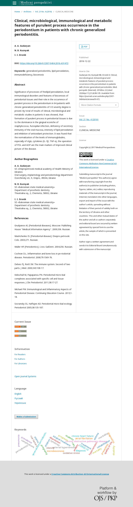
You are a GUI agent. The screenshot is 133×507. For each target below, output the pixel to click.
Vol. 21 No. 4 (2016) (43, 11)
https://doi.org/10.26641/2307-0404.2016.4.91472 (44, 63)
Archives (27, 11)
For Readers (20, 354)
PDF (85, 46)
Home (17, 11)
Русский (19, 398)
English (18, 393)
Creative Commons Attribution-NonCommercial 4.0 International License (98, 163)
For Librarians (21, 363)
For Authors (20, 359)
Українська (20, 402)
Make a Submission (26, 416)
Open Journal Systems (25, 376)
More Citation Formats (91, 105)
